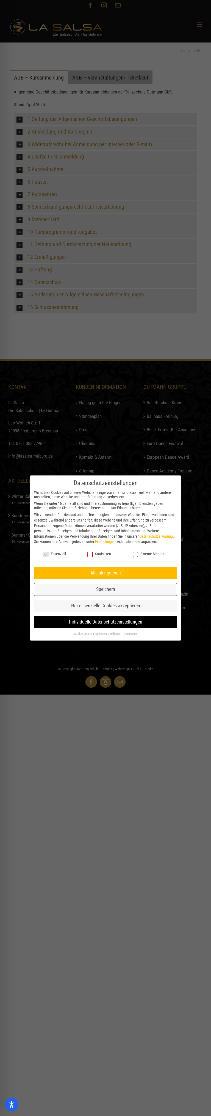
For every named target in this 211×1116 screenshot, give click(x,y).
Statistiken (99, 554)
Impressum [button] (130, 634)
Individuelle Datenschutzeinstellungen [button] (105, 622)
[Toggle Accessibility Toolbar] (11, 1104)
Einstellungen (105, 541)
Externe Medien (148, 554)
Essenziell (54, 554)
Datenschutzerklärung (156, 536)
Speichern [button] (105, 589)
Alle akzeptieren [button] (105, 573)
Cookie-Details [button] (83, 634)
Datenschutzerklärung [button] (108, 634)
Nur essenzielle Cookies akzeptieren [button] (105, 605)
